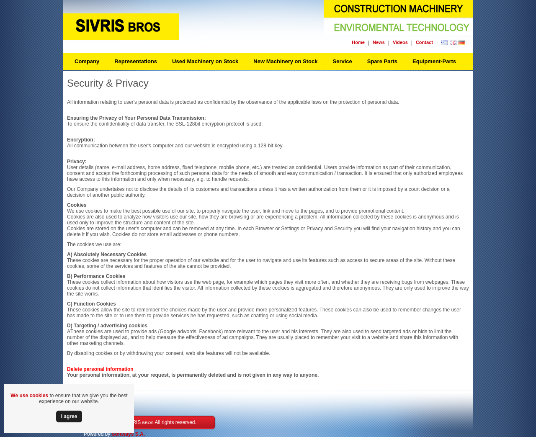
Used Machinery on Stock (205, 61)
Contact (424, 42)
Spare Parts (382, 61)
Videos (400, 42)
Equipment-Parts (434, 61)
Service (342, 61)
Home (358, 42)
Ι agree (69, 416)
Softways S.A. (128, 434)
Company (87, 61)
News (379, 42)
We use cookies (29, 395)
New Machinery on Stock (285, 61)
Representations (135, 61)
